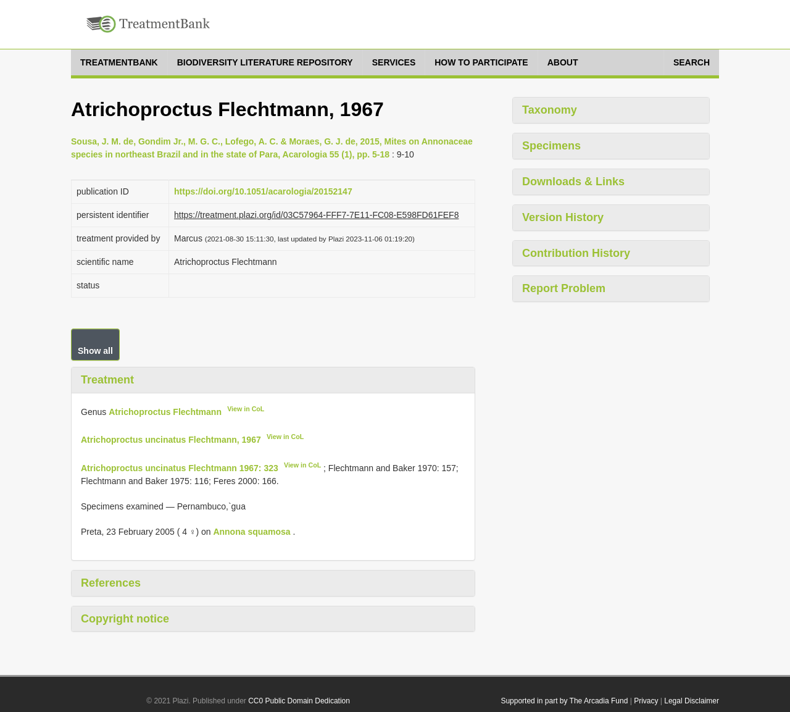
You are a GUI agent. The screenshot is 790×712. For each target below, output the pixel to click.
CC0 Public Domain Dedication (299, 701)
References (111, 583)
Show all (95, 351)
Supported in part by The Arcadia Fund (564, 701)
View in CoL (245, 409)
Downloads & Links (573, 181)
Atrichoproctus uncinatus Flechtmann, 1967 (171, 440)
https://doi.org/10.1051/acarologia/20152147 (263, 191)
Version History (563, 217)
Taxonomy (549, 110)
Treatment (107, 380)
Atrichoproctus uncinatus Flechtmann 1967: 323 (179, 468)
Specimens (551, 146)
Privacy (646, 701)
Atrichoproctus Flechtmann (165, 411)
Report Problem (563, 288)
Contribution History (576, 253)
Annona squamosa (251, 532)
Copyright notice (125, 619)
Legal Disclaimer (691, 701)
